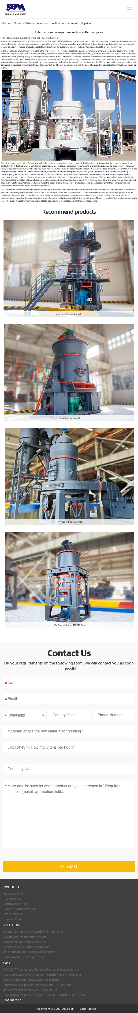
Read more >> (12, 1000)
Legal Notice (88, 1008)
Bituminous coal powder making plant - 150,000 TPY (37, 985)
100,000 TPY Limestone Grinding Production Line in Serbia (41, 969)
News (17, 23)
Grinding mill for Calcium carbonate (26, 947)
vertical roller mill (56, 50)
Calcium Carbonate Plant (20, 909)
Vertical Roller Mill (15, 903)
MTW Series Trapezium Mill (69, 522)
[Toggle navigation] (129, 8)
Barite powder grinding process (24, 957)
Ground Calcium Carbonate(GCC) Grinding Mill (33, 931)
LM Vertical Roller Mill (69, 418)
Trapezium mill (13, 893)
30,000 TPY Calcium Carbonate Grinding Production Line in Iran (44, 995)
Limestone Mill (13, 914)
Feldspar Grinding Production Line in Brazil (31, 979)
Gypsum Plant (13, 919)
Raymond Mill (12, 899)
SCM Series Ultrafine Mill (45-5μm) (69, 625)
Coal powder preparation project (24, 936)
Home (6, 23)
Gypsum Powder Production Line (24, 941)
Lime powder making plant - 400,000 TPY (30, 989)
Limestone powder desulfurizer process (29, 951)
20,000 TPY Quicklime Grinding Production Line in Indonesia (42, 974)
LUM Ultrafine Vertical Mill (69, 314)
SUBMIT (69, 866)
